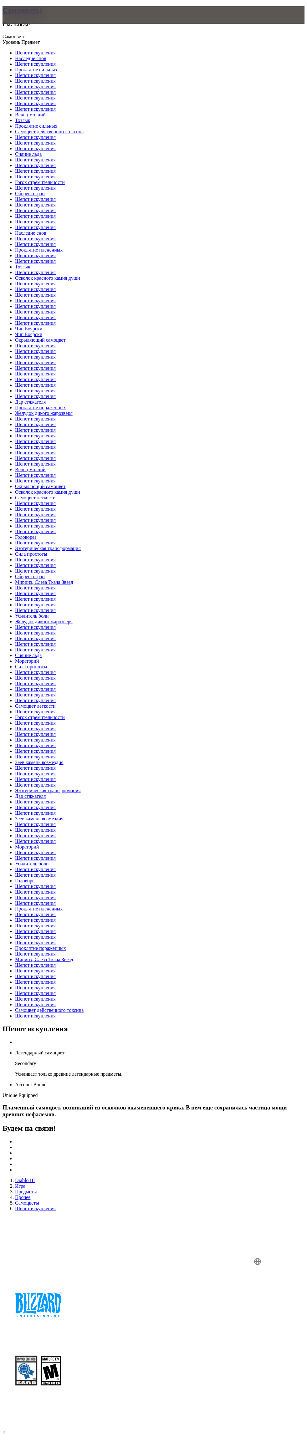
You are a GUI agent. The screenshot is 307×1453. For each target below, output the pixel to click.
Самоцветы (22, 10)
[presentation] (26, 22)
